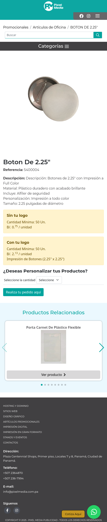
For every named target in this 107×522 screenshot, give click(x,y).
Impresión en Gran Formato (22, 432)
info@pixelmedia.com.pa (20, 491)
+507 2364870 (13, 473)
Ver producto (53, 374)
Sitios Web (10, 411)
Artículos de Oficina (49, 27)
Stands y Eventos (15, 437)
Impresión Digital (15, 426)
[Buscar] (49, 35)
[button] (42, 385)
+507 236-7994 (13, 478)
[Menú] (97, 16)
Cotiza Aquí (73, 514)
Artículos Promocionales (21, 421)
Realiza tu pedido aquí (23, 292)
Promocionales (15, 27)
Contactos (10, 442)
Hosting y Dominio (15, 405)
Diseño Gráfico (13, 416)
